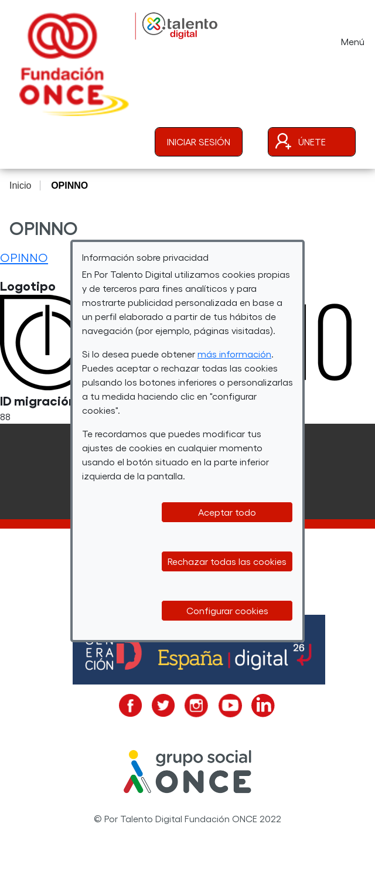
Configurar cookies (227, 610)
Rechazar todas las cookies (227, 561)
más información (234, 353)
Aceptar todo (227, 511)
